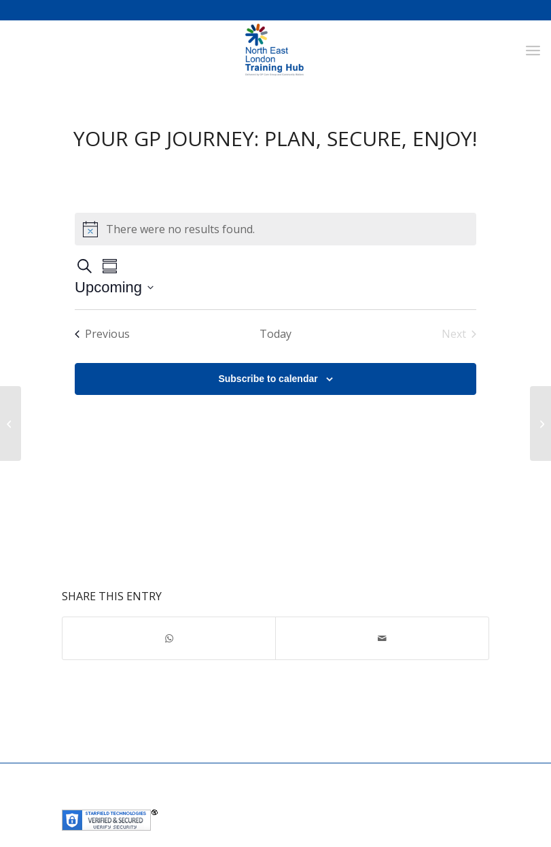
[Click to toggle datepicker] (114, 287)
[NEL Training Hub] (275, 50)
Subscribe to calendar (267, 378)
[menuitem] (533, 50)
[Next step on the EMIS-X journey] (10, 423)
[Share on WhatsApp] (169, 638)
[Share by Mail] (382, 638)
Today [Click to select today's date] (275, 333)
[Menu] (533, 50)
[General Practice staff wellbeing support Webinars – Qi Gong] (540, 423)
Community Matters (366, 800)
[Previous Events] (102, 333)
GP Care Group (284, 800)
